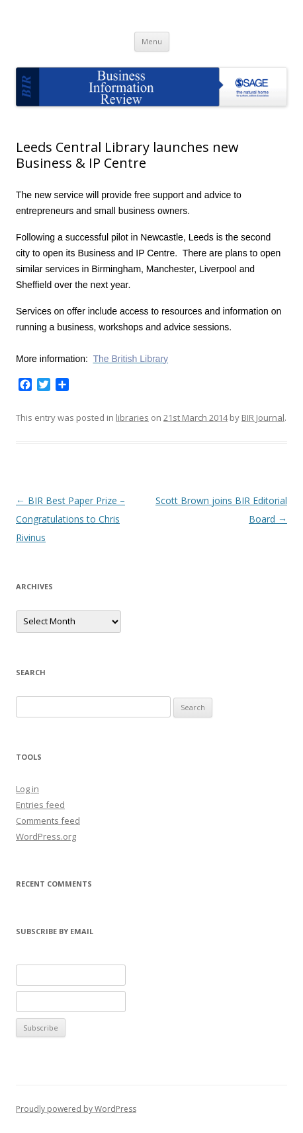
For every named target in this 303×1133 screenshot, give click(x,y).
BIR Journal (262, 417)
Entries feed (40, 805)
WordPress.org (46, 836)
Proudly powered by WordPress (76, 1109)
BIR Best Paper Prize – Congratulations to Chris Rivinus (70, 519)
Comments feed (48, 820)
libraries (132, 417)
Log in (27, 789)
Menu (152, 41)
